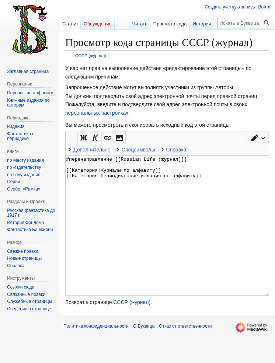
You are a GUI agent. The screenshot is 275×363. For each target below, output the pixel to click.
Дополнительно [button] (92, 150)
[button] (257, 138)
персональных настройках (96, 113)
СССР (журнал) (91, 55)
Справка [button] (176, 150)
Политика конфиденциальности (96, 353)
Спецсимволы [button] (138, 150)
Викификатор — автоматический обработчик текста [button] (71, 138)
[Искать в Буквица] (244, 23)
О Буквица (143, 353)
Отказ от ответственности (185, 353)
